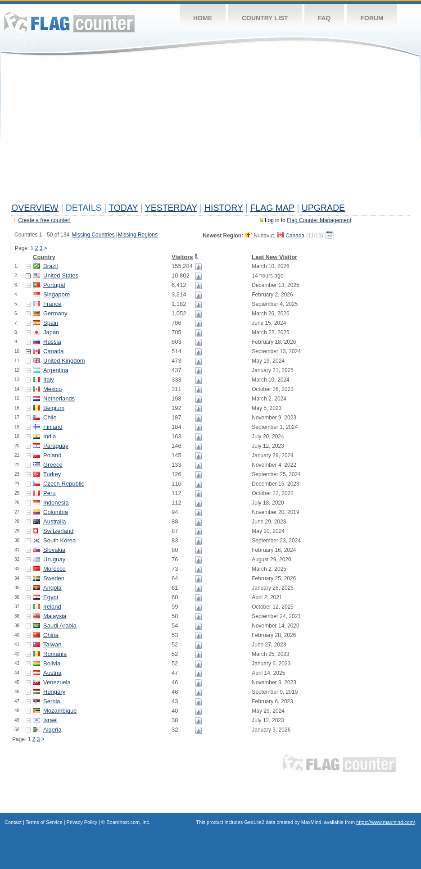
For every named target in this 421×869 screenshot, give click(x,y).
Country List (265, 18)
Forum (371, 18)
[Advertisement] (210, 131)
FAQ (324, 18)
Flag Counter (69, 22)
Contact (13, 822)
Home (202, 18)
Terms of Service (44, 822)
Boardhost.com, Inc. (128, 822)
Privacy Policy (82, 822)
